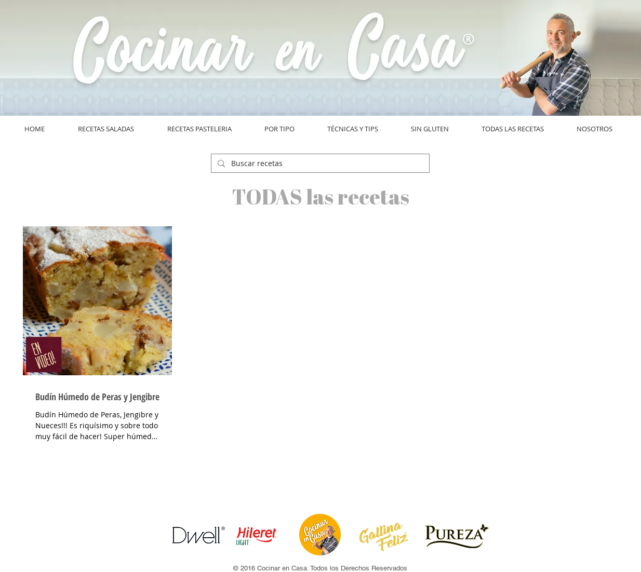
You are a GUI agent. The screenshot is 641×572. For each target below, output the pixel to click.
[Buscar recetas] (319, 163)
